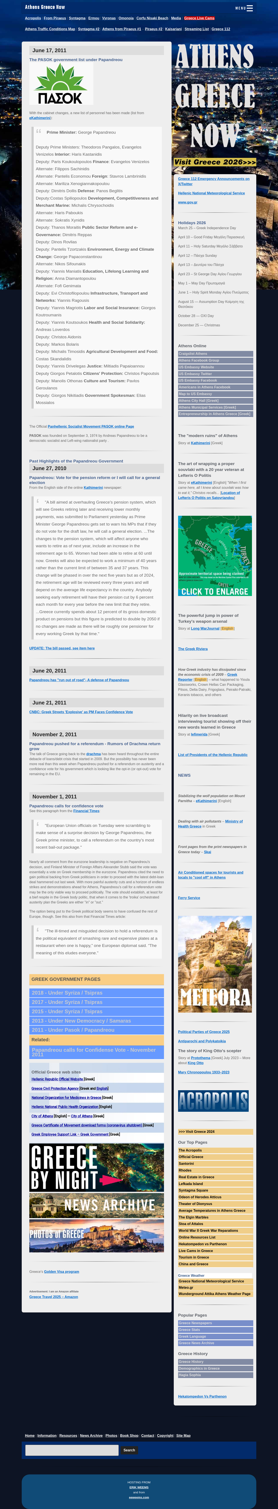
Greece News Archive (196, 1343)
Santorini (186, 1163)
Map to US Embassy (195, 394)
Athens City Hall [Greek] (198, 400)
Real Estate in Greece (196, 1177)
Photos (111, 1435)
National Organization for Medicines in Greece (66, 1098)
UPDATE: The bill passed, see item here (62, 648)
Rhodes (185, 1170)
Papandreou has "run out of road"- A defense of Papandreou (79, 680)
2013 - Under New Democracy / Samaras (81, 1021)
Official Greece (191, 1157)
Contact (147, 1435)
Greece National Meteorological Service (211, 1281)
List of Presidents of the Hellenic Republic (213, 755)
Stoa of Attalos (191, 1224)
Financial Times (86, 811)
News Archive (91, 1435)
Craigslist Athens (193, 354)
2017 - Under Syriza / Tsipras (67, 1002)
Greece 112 (221, 29)
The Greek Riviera (193, 649)
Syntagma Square (193, 1190)
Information (47, 1435)
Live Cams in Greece (196, 1251)
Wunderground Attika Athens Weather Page (215, 1294)
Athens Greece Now (45, 7)
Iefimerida (199, 734)
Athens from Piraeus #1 (121, 29)
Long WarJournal (205, 628)
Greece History (191, 1362)
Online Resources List (197, 1237)
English (102, 1089)
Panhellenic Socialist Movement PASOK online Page (91, 426)
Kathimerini (93, 487)
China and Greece (193, 1264)
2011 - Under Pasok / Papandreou (73, 1030)
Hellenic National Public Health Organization (65, 1107)
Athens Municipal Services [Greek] (207, 407)
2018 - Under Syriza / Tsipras (67, 993)
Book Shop (129, 1435)
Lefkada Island (191, 1184)
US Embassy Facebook (198, 380)
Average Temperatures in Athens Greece (212, 1210)
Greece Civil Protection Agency (55, 1089)
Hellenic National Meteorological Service (211, 193)
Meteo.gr (186, 1287)
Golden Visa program (61, 1272)
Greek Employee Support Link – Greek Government (70, 1134)
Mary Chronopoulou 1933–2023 (204, 1072)
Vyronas (109, 18)
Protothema (200, 1058)
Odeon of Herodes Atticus (200, 1197)
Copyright (165, 1435)
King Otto (196, 1063)
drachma (93, 754)
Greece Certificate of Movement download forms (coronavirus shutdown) (87, 1125)
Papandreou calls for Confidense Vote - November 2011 (94, 1052)
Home (30, 1435)
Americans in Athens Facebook (204, 387)
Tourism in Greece (194, 1257)
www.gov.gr (187, 202)
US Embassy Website (196, 367)
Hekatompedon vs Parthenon (203, 1244)
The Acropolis (190, 1150)
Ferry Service (189, 898)
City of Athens (42, 1116)
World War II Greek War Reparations (208, 1230)
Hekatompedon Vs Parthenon (202, 1396)
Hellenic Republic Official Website (57, 1079)
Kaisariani (173, 29)
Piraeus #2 (153, 29)
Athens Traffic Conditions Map (50, 29)
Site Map (183, 1435)
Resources (68, 1435)
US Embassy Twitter (195, 374)
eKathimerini (39, 118)
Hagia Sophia (190, 1375)
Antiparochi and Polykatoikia (202, 1041)
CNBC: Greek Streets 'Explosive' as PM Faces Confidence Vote (81, 712)
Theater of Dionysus (195, 1204)
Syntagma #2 (88, 29)
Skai (207, 852)
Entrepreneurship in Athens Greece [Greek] (214, 414)
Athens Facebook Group (199, 360)
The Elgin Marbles (193, 1217)
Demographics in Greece (199, 1368)
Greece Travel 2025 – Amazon (53, 1297)
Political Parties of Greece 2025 (204, 1032)
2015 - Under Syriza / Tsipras (67, 1011)
